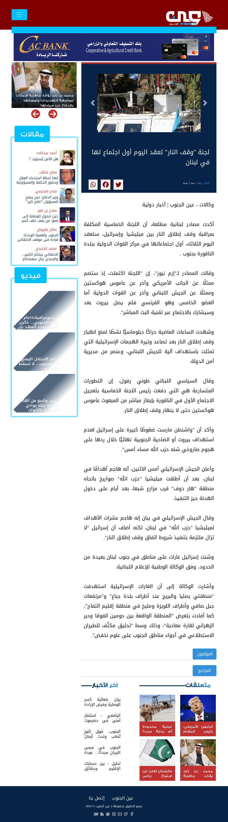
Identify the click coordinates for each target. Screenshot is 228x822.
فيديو (30, 276)
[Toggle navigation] (19, 14)
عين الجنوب (122, 798)
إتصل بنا (96, 798)
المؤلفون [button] (205, 654)
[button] (92, 102)
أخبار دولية (203, 182)
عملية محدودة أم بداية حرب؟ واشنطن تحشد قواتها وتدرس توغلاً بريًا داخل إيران (49, 98)
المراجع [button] (204, 671)
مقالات (32, 134)
